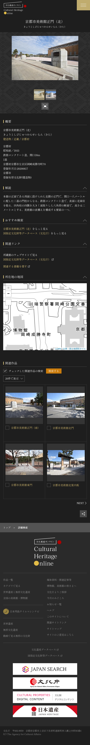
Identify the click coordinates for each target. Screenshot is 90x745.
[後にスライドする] (82, 503)
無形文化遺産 (10, 630)
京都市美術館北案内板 (66, 485)
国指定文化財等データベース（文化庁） (27, 233)
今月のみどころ (55, 598)
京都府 (25, 139)
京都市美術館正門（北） (17, 229)
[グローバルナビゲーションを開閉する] (83, 5)
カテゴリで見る (11, 586)
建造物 (7, 139)
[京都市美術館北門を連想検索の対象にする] (49, 428)
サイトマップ (54, 628)
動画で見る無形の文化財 (16, 636)
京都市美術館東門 (21, 485)
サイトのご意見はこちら (60, 634)
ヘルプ (50, 610)
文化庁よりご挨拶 (57, 592)
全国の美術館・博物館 (15, 598)
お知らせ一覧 (54, 604)
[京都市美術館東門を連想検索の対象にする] (7, 485)
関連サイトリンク (57, 622)
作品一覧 (8, 580)
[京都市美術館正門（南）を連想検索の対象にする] (7, 428)
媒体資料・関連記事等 (59, 580)
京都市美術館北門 (63, 428)
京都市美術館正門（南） (25, 428)
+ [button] (8, 288)
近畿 (16, 139)
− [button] (8, 294)
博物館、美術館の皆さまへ (61, 586)
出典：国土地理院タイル (74, 349)
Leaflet (58, 349)
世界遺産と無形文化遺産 (16, 592)
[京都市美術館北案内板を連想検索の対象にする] (49, 485)
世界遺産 (8, 623)
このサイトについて (58, 616)
